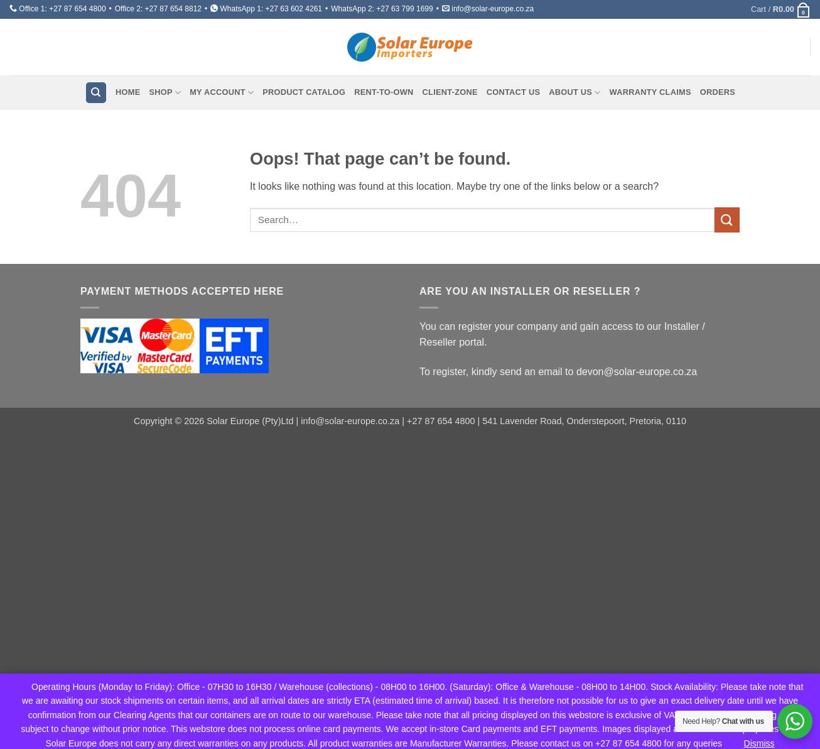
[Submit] (727, 219)
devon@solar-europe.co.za (636, 371)
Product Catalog (303, 92)
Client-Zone (450, 92)
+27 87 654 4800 (77, 8)
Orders (717, 92)
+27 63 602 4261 (294, 8)
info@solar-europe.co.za (492, 8)
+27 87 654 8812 (173, 8)
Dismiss (759, 743)
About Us (574, 93)
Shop (165, 93)
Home (128, 92)
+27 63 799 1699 (404, 8)
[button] (781, 9)
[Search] (96, 92)
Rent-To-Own (383, 92)
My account (222, 93)
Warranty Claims (650, 92)
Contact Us (514, 92)
